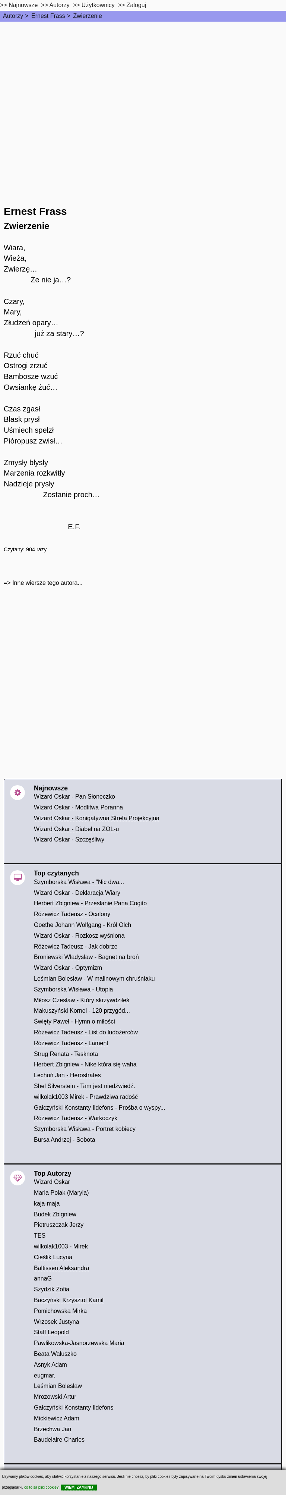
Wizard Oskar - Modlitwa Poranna (78, 807)
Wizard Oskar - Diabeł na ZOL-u (76, 829)
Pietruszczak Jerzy (58, 1225)
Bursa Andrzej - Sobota (64, 1140)
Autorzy (13, 16)
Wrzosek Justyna (56, 1322)
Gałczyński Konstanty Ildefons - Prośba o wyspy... (99, 1107)
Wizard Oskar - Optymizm (68, 968)
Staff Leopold (51, 1332)
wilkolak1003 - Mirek (61, 1246)
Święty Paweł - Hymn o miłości (74, 1021)
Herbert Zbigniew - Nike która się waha (85, 1064)
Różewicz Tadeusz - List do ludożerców (86, 1032)
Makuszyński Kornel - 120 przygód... (82, 1010)
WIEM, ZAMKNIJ (78, 1487)
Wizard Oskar (52, 1182)
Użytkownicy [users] (98, 5)
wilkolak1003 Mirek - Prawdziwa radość (86, 1097)
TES (39, 1235)
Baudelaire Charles (59, 1439)
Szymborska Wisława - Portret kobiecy (85, 1129)
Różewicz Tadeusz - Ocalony (72, 914)
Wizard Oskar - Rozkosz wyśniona (79, 936)
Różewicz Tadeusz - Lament (71, 1043)
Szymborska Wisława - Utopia (73, 989)
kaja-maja (47, 1203)
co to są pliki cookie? (41, 1487)
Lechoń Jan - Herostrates (67, 1075)
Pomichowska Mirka (60, 1311)
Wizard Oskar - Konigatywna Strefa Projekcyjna (96, 818)
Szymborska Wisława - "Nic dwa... (79, 882)
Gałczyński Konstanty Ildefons (73, 1407)
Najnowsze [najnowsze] (23, 5)
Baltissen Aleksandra (61, 1268)
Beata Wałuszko (55, 1354)
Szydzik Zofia (51, 1289)
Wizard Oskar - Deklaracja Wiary (77, 893)
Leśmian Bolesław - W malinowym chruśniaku (94, 978)
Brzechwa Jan (53, 1429)
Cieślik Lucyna (53, 1257)
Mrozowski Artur (55, 1397)
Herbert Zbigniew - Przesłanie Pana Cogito (90, 903)
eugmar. (44, 1375)
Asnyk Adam (50, 1364)
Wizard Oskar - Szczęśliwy (69, 839)
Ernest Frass (48, 16)
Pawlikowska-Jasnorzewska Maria (79, 1343)
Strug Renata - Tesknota (66, 1054)
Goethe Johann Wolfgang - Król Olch (82, 925)
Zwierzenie (87, 16)
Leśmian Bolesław (58, 1386)
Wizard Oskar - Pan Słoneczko (74, 796)
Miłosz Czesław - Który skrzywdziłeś (81, 1000)
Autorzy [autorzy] (60, 5)
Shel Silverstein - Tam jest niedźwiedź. (84, 1086)
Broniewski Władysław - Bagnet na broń (86, 957)
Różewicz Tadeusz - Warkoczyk (75, 1118)
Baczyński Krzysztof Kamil (69, 1300)
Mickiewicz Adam (56, 1418)
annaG (43, 1278)
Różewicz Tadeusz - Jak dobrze (76, 946)
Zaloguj (136, 5)
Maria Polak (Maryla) (61, 1193)
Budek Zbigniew (55, 1214)
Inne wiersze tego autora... (47, 583)
